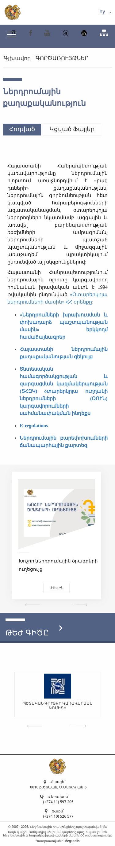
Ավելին (56, 587)
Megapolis (71, 841)
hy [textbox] (102, 11)
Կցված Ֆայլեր (72, 129)
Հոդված (22, 129)
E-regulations (34, 425)
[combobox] (105, 12)
